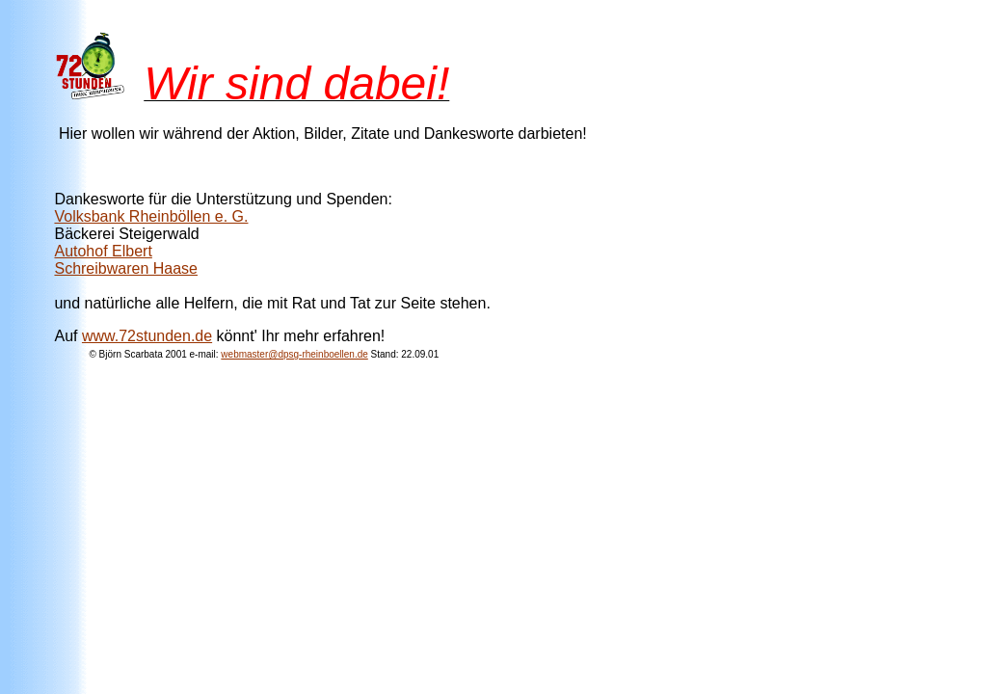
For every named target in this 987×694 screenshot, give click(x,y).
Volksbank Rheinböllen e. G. (151, 216)
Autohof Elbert (102, 251)
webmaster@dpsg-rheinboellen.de (294, 354)
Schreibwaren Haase (126, 268)
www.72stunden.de (147, 336)
